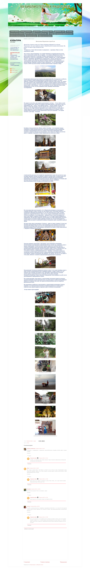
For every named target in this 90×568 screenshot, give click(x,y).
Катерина (29, 489)
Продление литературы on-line (17, 35)
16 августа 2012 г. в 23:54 (35, 489)
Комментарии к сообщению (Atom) (36, 564)
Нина (28, 468)
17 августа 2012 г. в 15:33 (43, 458)
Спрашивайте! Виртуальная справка (64, 33)
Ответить (28, 453)
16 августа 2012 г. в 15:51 (40, 448)
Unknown (13, 68)
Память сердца (29, 33)
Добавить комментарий (29, 528)
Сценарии (51, 33)
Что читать (69, 31)
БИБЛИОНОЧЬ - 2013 (47, 31)
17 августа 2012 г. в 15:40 (43, 478)
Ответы (29, 455)
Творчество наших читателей (17, 33)
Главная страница (15, 31)
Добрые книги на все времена (45, 35)
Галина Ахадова (15, 70)
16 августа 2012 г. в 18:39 (34, 468)
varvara (28, 506)
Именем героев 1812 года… (41, 33)
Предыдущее (63, 562)
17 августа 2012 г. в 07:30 (34, 506)
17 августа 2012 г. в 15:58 (43, 517)
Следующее (27, 562)
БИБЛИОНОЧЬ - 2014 (59, 31)
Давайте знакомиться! (26, 31)
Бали (28, 442)
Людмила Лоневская (31, 448)
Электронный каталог (31, 35)
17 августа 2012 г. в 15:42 (43, 497)
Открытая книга (30, 440)
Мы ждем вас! (37, 31)
